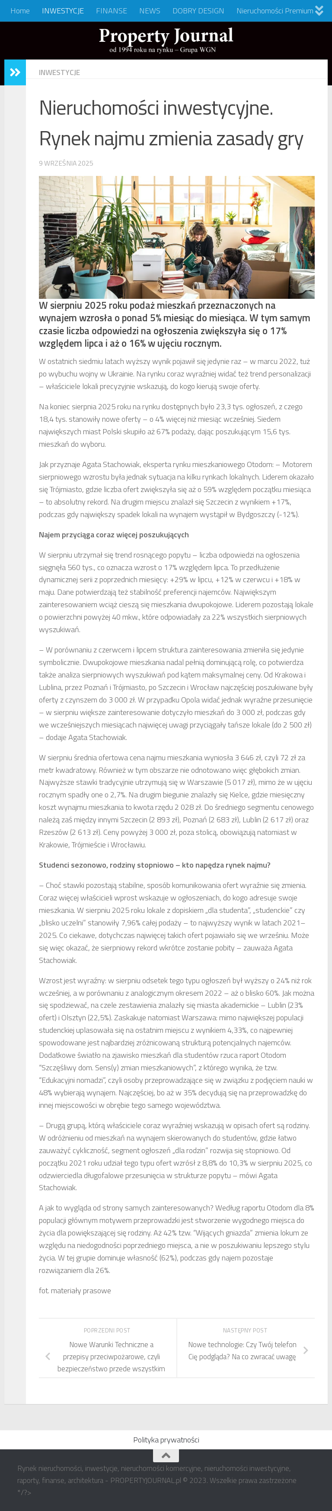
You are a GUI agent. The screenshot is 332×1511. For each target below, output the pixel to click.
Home (20, 10)
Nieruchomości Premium (274, 10)
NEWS (149, 10)
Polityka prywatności (166, 1439)
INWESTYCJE (63, 10)
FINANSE (111, 10)
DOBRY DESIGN (198, 10)
